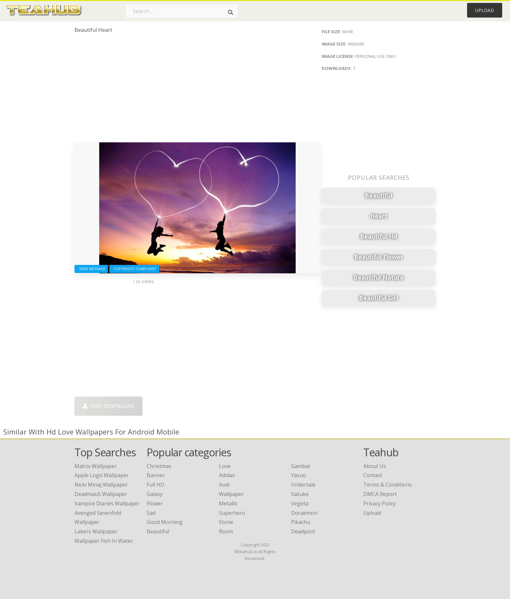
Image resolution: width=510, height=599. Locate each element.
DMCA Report (380, 494)
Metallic (228, 503)
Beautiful (158, 531)
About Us (374, 466)
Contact (372, 475)
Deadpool (303, 531)
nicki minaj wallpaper (101, 484)
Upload (484, 10)
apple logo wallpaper (101, 475)
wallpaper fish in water (103, 540)
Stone (226, 522)
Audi (224, 484)
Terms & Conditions (387, 484)
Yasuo (298, 475)
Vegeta (299, 503)
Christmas (159, 466)
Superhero (232, 512)
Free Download (108, 406)
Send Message (91, 268)
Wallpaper (231, 494)
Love (225, 466)
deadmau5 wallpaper (100, 494)
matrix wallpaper (95, 466)
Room (226, 531)
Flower (155, 503)
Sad (151, 512)
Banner (156, 475)
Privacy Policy (379, 503)
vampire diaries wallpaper (107, 503)
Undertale (303, 484)
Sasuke (300, 494)
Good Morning (164, 522)
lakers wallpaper (95, 531)
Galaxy (155, 494)
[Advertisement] (197, 90)
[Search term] (182, 11)
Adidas (227, 475)
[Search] (230, 12)
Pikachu (300, 522)
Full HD (155, 484)
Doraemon (304, 512)
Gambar (301, 466)
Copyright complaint (134, 268)
